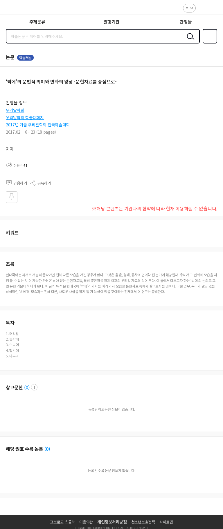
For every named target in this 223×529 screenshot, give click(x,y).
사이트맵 (166, 522)
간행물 (186, 22)
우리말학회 (15, 110)
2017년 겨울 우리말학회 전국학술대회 (38, 125)
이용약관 (86, 522)
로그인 (189, 8)
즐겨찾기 (208, 42)
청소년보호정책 (143, 522)
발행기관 (112, 22)
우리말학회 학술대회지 (25, 117)
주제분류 (37, 22)
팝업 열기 (34, 387)
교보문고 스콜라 (62, 522)
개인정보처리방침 (112, 522)
